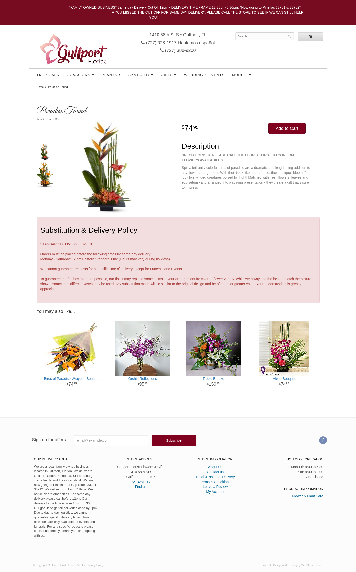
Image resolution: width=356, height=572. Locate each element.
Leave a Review (215, 487)
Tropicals (48, 75)
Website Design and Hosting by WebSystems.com (293, 565)
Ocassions (78, 75)
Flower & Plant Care (307, 496)
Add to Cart (287, 128)
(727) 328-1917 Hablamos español (178, 42)
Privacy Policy (95, 565)
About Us (215, 467)
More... (240, 75)
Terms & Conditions (215, 482)
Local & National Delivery (215, 477)
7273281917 (141, 482)
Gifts (167, 75)
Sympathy (139, 75)
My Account (215, 492)
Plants (109, 75)
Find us (141, 487)
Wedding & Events (204, 75)
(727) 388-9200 (178, 50)
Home (40, 86)
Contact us (215, 472)
